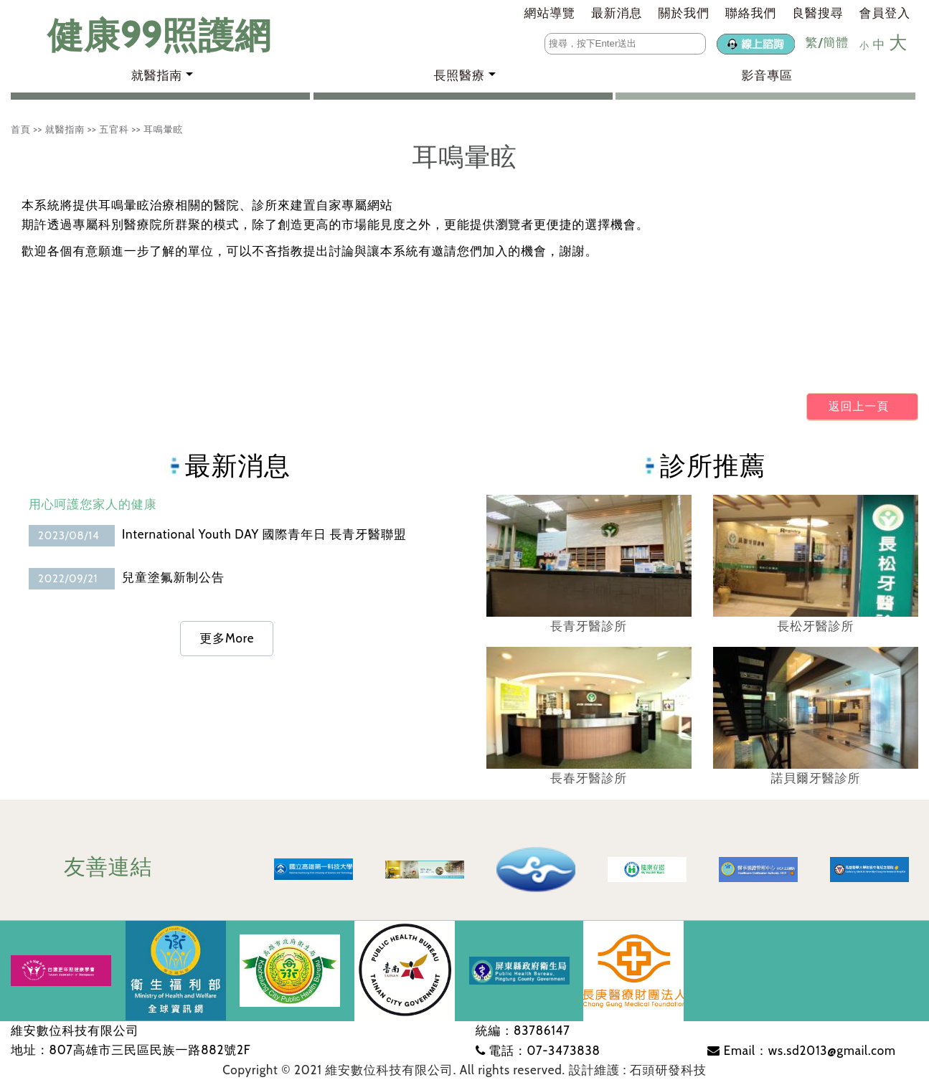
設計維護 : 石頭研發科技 (638, 1070)
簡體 (836, 42)
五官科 (114, 129)
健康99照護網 (145, 35)
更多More (226, 638)
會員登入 (884, 13)
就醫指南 (65, 129)
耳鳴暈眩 (163, 129)
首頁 (21, 129)
